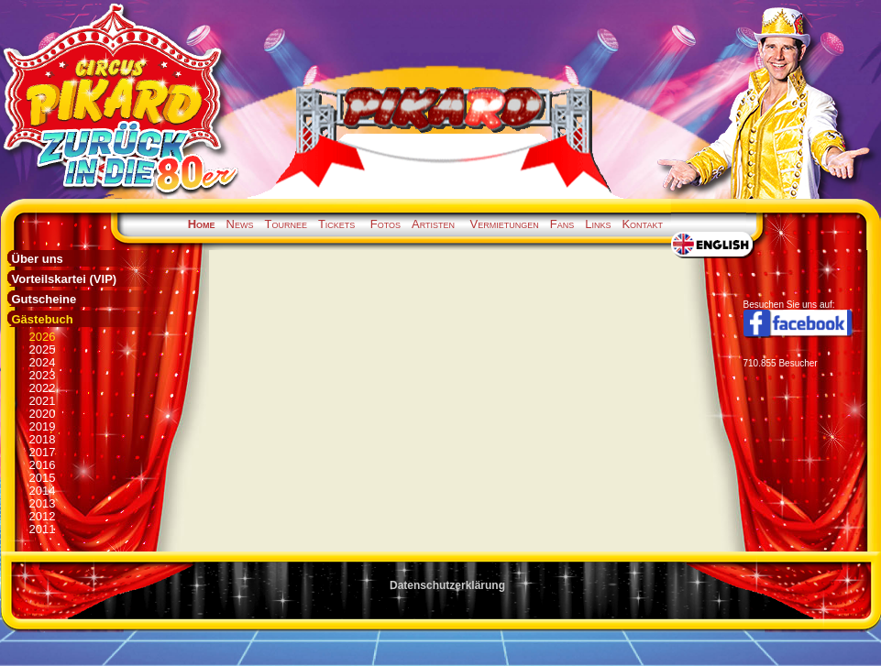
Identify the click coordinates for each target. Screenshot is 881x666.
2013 (42, 503)
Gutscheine (44, 299)
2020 (42, 413)
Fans (562, 224)
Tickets (336, 224)
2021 (42, 401)
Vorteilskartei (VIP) (64, 279)
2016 (42, 465)
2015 (42, 478)
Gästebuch (42, 319)
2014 (42, 490)
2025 (42, 349)
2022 (42, 388)
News (240, 224)
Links (598, 224)
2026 (42, 337)
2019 (42, 426)
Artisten (433, 224)
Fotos (385, 224)
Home (201, 224)
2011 (42, 529)
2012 (42, 516)
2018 (42, 439)
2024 (42, 362)
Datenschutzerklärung (447, 585)
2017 (42, 452)
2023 (42, 375)
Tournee (285, 224)
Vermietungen (504, 224)
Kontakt (642, 224)
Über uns (37, 259)
